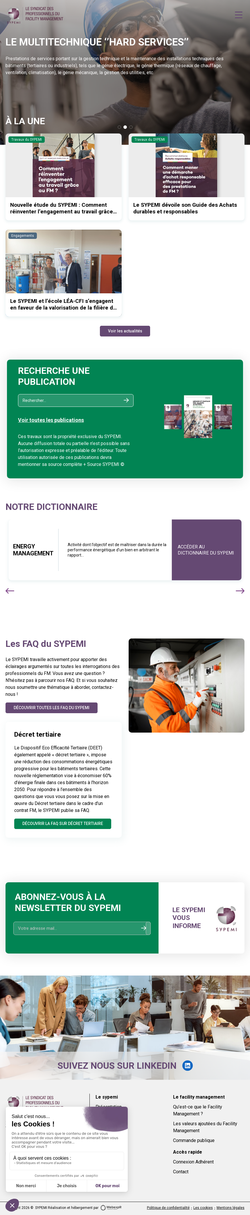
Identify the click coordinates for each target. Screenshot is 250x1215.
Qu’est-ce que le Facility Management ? (197, 1110)
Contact (180, 1171)
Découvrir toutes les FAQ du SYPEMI (52, 707)
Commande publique (194, 1140)
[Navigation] (238, 15)
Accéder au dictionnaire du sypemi (206, 550)
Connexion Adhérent (193, 1162)
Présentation (109, 1107)
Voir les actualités (125, 331)
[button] (119, 127)
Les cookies (203, 1208)
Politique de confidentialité (168, 1208)
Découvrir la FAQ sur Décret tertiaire (63, 823)
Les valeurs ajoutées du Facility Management (205, 1127)
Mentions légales (230, 1208)
